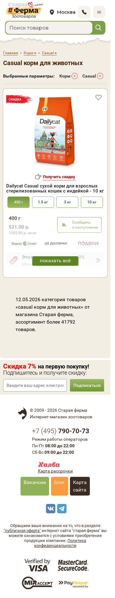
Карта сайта (80, 486)
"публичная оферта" (22, 530)
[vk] (49, 508)
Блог (59, 482)
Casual (89, 76)
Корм (65, 76)
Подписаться (87, 385)
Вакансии (35, 482)
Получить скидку (59, 176)
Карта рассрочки (55, 470)
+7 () (60, 431)
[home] (24, 10)
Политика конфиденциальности (60, 543)
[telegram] (61, 508)
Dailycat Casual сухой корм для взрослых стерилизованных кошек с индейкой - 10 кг (55, 188)
